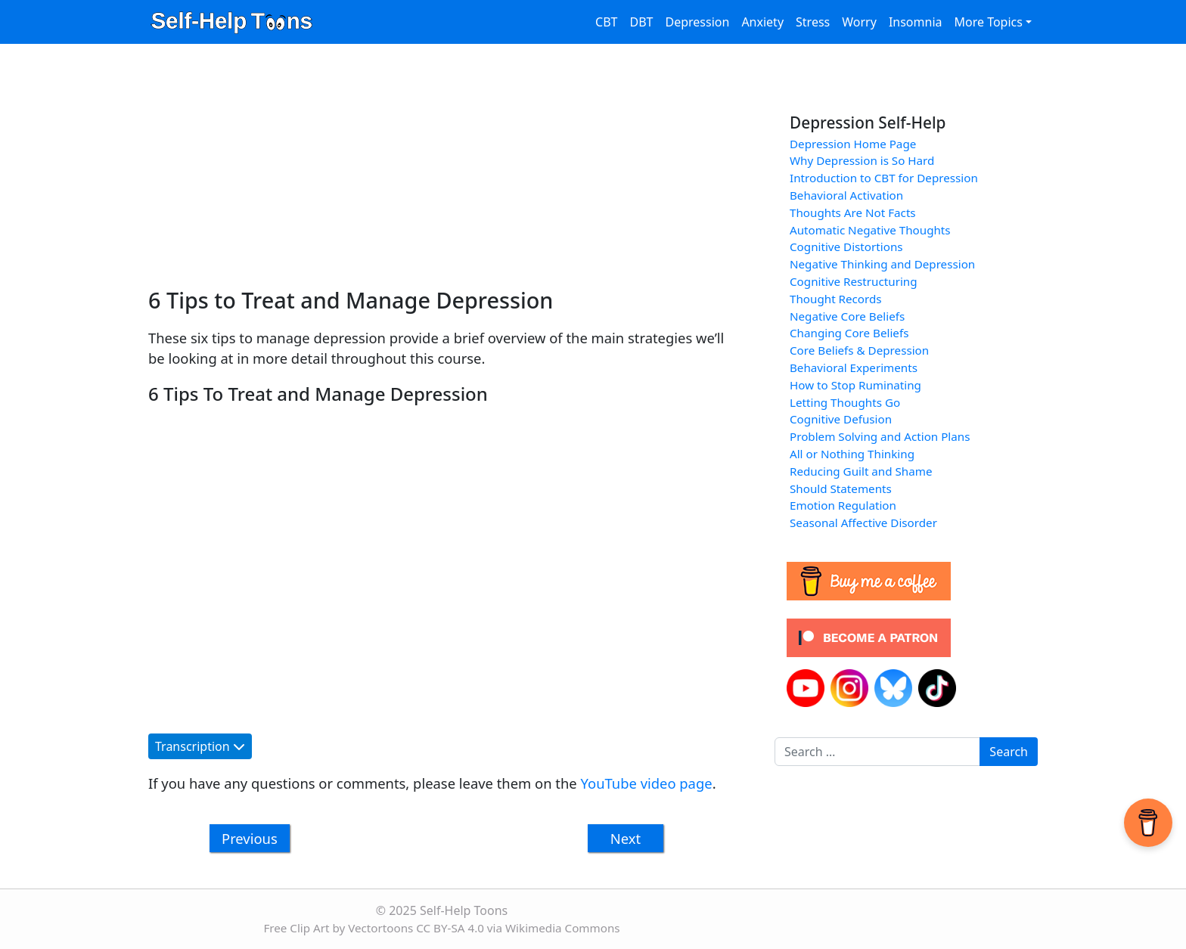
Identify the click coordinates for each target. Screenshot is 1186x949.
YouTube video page (647, 783)
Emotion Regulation (843, 505)
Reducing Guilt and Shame (861, 471)
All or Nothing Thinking (852, 453)
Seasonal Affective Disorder (863, 522)
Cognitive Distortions (846, 246)
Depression (697, 22)
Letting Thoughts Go (845, 402)
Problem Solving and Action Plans (880, 436)
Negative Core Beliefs (847, 316)
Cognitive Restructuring (853, 281)
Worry (859, 22)
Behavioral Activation (846, 195)
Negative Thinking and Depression (882, 263)
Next (625, 838)
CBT (606, 22)
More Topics (988, 22)
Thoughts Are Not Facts (853, 212)
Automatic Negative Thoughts (870, 229)
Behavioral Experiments (853, 367)
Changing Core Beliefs (849, 332)
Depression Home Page (853, 143)
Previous (250, 838)
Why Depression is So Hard (862, 160)
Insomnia (915, 22)
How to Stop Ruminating (855, 384)
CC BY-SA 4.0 (450, 927)
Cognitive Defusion (841, 418)
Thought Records (836, 298)
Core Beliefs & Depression (859, 350)
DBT (642, 22)
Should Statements (841, 488)
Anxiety (762, 22)
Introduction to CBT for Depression (884, 177)
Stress (813, 22)
